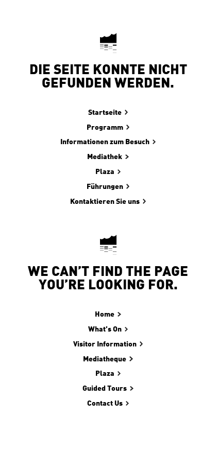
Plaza (104, 172)
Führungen (105, 186)
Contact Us (105, 403)
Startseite (105, 112)
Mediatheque (104, 359)
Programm (105, 127)
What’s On (105, 329)
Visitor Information (105, 344)
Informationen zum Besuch (104, 142)
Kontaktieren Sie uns (105, 201)
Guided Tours (104, 388)
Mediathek (104, 157)
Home (104, 314)
